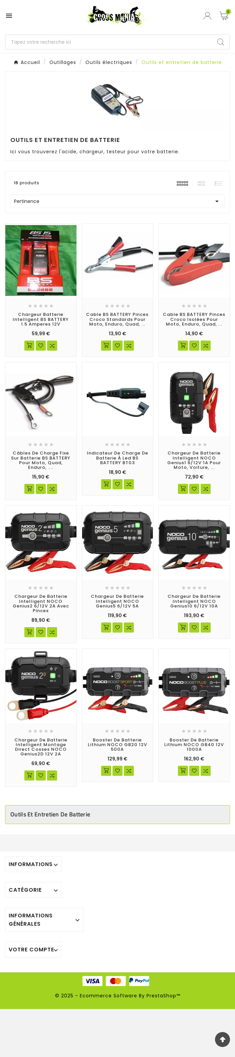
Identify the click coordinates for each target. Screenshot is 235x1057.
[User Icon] (208, 16)
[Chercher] (109, 42)
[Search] (220, 42)
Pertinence (117, 201)
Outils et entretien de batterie (50, 814)
